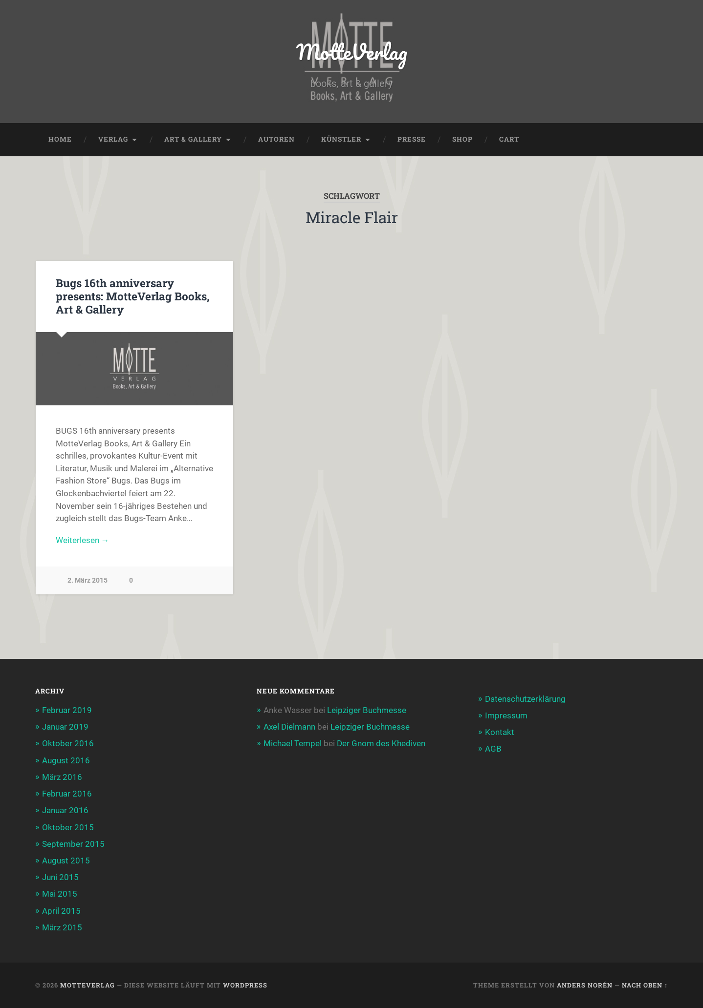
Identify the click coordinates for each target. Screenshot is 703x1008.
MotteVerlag (351, 51)
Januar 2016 (65, 811)
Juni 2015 (60, 877)
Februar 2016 (67, 794)
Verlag (113, 139)
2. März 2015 (87, 580)
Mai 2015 (59, 894)
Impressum (506, 715)
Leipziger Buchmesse (366, 710)
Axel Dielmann (289, 727)
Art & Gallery (193, 139)
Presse (411, 139)
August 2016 (66, 760)
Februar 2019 (67, 710)
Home (60, 139)
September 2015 (73, 844)
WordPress (245, 985)
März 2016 (62, 777)
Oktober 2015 (68, 827)
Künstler (341, 139)
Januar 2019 (65, 727)
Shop (462, 139)
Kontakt (499, 732)
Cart (509, 139)
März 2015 (62, 927)
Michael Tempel (293, 744)
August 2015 (66, 861)
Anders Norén (585, 985)
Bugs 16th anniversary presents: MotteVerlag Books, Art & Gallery (133, 296)
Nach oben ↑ (645, 985)
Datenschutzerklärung (525, 699)
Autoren (276, 139)
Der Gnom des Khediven (381, 744)
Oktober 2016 (68, 744)
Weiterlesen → (83, 540)
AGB (493, 749)
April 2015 (61, 911)
